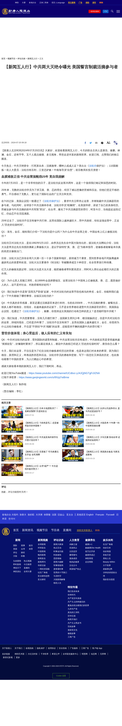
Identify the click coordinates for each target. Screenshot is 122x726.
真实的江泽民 (73, 612)
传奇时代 (71, 595)
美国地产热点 (75, 569)
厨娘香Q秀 (107, 569)
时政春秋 (57, 555)
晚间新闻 (42, 555)
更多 (18, 657)
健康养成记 (90, 555)
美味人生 (107, 558)
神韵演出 (17, 571)
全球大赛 (28, 571)
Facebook (109, 2)
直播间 (67, 530)
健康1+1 (88, 544)
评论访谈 (21, 58)
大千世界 (107, 565)
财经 (23, 552)
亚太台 (69, 514)
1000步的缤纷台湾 (110, 574)
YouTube (118, 2)
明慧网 (85, 654)
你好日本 (107, 548)
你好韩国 (107, 551)
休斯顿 (47, 514)
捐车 (94, 3)
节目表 (55, 530)
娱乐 (31, 545)
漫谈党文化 (72, 630)
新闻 (17, 540)
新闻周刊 (42, 562)
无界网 (103, 654)
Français (100, 514)
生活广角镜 (108, 544)
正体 (41, 3)
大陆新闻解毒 (59, 579)
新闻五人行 (32, 58)
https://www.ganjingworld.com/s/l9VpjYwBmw (44, 377)
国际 (15, 545)
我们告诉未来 (73, 591)
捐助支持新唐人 (84, 530)
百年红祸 (71, 616)
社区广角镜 (43, 572)
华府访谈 (42, 565)
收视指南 (29, 648)
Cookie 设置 (61, 676)
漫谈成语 (73, 558)
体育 (31, 549)
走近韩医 (89, 562)
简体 (46, 3)
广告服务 (74, 648)
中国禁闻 (42, 551)
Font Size (108, 142)
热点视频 (28, 561)
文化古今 (73, 565)
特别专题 (73, 587)
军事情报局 (58, 565)
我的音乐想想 (109, 579)
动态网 (94, 654)
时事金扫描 (58, 551)
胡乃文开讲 (90, 551)
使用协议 (52, 648)
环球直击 (42, 548)
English (90, 514)
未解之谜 (73, 544)
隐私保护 (41, 648)
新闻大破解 (58, 562)
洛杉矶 (31, 514)
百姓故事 (71, 626)
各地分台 (32, 3)
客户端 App (97, 648)
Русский (110, 514)
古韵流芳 (73, 551)
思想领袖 (57, 558)
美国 (15, 549)
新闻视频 (43, 540)
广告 (80, 3)
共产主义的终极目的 (76, 602)
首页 (3, 58)
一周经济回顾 (43, 569)
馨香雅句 (73, 555)
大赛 (24, 3)
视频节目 (11, 58)
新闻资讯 (27, 530)
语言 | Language (58, 3)
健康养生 (90, 540)
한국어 (11, 519)
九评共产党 (72, 609)
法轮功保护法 (51, 201)
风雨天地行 (72, 619)
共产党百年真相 (74, 598)
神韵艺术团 (19, 654)
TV (106, 11)
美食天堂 (107, 555)
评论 (15, 552)
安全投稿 (63, 648)
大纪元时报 (32, 654)
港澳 (23, 545)
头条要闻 (17, 561)
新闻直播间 (95, 11)
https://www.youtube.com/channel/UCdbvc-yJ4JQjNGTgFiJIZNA (64, 373)
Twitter (113, 2)
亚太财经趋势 (43, 576)
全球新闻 (42, 544)
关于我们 (18, 648)
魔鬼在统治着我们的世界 (78, 605)
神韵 (17, 3)
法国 (54, 514)
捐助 (87, 3)
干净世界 (44, 654)
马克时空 (57, 576)
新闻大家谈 (58, 544)
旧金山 (61, 514)
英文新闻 (71, 3)
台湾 (23, 549)
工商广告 (71, 637)
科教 (23, 556)
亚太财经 (42, 579)
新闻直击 (42, 558)
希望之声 (56, 654)
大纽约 (15, 514)
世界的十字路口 (60, 572)
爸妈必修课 (74, 562)
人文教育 (74, 540)
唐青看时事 (58, 569)
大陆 (15, 556)
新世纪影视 (8, 657)
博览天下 (17, 568)
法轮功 (92, 165)
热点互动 (57, 548)
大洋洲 (39, 514)
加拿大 (23, 514)
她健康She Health (93, 548)
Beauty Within (109, 562)
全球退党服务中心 (70, 654)
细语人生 (57, 583)
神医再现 (89, 558)
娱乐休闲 (108, 540)
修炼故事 (71, 633)
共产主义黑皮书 (74, 623)
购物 (101, 3)
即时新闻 (17, 564)
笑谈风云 (73, 548)
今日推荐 (28, 564)
